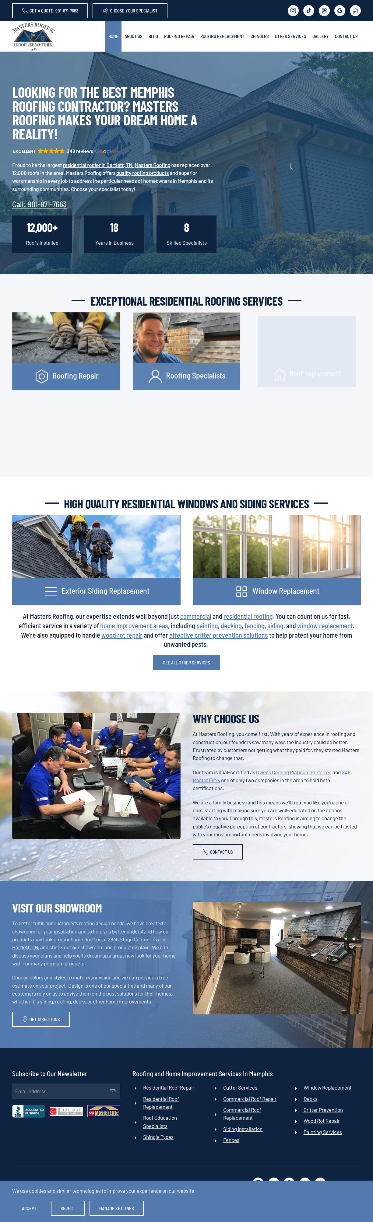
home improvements (128, 1001)
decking (231, 625)
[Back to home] (33, 36)
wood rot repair (122, 635)
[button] (63, 151)
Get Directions (41, 1019)
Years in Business (114, 243)
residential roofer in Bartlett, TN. (98, 165)
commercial (195, 616)
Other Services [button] (290, 36)
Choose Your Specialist (130, 11)
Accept (29, 1208)
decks (79, 1001)
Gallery (320, 36)
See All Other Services (186, 662)
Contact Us (346, 36)
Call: (39, 204)
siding (275, 625)
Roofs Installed (42, 243)
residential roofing (248, 616)
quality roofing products (142, 173)
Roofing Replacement (222, 36)
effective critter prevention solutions (218, 635)
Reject (68, 1208)
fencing (255, 625)
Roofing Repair (179, 36)
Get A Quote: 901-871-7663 (50, 11)
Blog (153, 36)
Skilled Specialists (187, 243)
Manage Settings (116, 1208)
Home (113, 36)
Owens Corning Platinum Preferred (294, 772)
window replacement (325, 625)
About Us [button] (134, 36)
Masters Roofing (152, 165)
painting (207, 625)
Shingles (260, 36)
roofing (63, 1001)
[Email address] (64, 1091)
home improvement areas (134, 625)
